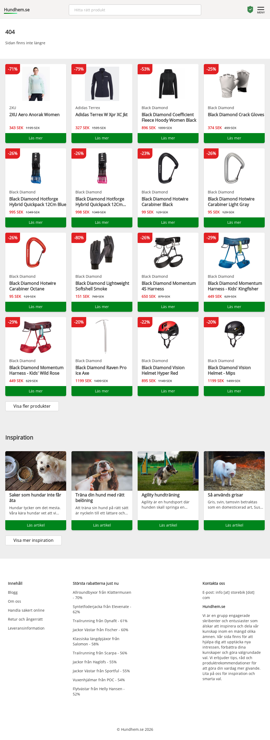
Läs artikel (36, 525)
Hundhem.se (17, 10)
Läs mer (36, 137)
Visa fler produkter (32, 406)
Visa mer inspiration (33, 540)
